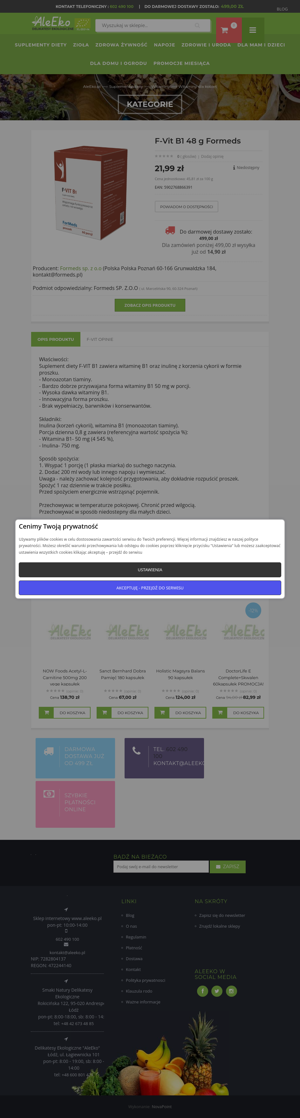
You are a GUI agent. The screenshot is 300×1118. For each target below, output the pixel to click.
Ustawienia (150, 570)
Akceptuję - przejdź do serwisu (150, 588)
